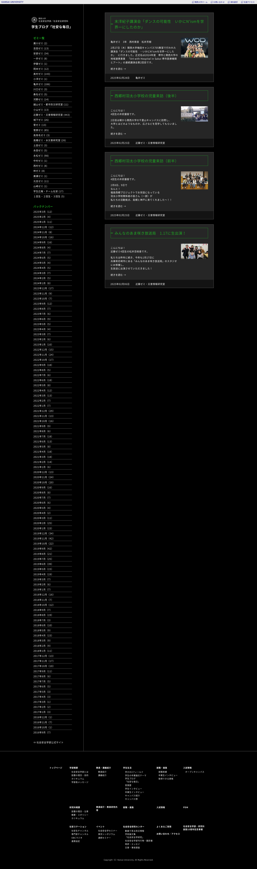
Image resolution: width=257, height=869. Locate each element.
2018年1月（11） (43, 650)
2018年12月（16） (44, 594)
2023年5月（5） (42, 324)
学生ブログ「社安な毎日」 (52, 26)
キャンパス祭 (131, 799)
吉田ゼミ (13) (41, 48)
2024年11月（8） (43, 232)
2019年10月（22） (44, 543)
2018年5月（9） (42, 630)
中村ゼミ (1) (40, 160)
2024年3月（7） (42, 273)
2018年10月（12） (44, 604)
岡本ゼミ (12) (41, 68)
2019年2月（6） (42, 584)
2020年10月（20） (44, 482)
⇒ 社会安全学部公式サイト (48, 742)
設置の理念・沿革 (80, 811)
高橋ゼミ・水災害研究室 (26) (49, 140)
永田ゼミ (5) (40, 150)
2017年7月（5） (42, 681)
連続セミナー (104, 837)
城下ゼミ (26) (41, 119)
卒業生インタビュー (134, 792)
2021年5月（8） (42, 446)
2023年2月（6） (42, 339)
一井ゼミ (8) (40, 58)
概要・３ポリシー (80, 814)
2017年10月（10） (44, 666)
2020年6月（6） (42, 502)
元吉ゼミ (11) (41, 181)
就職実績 (162, 771)
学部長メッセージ (80, 782)
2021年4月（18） (43, 451)
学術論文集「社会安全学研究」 (134, 836)
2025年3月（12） (43, 211)
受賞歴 (128, 785)
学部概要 (73, 767)
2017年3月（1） (42, 701)
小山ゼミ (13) (41, 109)
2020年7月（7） (42, 497)
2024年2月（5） (42, 278)
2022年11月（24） (44, 354)
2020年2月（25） (43, 523)
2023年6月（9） (42, 319)
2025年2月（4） (42, 216)
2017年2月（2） (42, 706)
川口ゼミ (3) (40, 89)
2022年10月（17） (44, 359)
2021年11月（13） (44, 415)
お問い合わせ (218, 2)
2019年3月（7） (42, 579)
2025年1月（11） (43, 221)
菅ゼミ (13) (39, 124)
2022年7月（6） (42, 375)
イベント (100, 826)
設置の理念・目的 (80, 775)
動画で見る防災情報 (134, 830)
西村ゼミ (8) (40, 165)
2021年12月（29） (44, 410)
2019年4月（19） (43, 574)
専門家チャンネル (80, 834)
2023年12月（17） (44, 288)
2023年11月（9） (43, 293)
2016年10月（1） (43, 727)
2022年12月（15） (44, 349)
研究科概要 (74, 807)
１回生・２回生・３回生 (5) (49, 196)
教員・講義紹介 (103, 767)
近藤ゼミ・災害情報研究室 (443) (51, 114)
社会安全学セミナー (107, 830)
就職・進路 (162, 767)
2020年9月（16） (43, 487)
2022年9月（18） (43, 364)
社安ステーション (78, 826)
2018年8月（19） (43, 615)
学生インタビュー (133, 788)
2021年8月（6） (42, 431)
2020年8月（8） (42, 492)
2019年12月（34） (44, 533)
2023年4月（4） (42, 329)
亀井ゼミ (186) (41, 84)
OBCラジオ (76, 837)
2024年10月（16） (44, 237)
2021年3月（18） (43, 456)
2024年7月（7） (42, 252)
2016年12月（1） (43, 717)
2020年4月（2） (42, 512)
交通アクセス (249, 2)
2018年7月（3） (42, 620)
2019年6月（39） (43, 563)
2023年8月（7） (42, 308)
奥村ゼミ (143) (41, 73)
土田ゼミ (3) (40, 145)
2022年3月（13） (43, 395)
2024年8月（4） (42, 247)
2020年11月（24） (44, 477)
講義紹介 (102, 775)
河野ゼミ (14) (41, 99)
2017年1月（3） (42, 711)
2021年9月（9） (42, 426)
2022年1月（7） (42, 405)
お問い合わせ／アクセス (169, 833)
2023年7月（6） (42, 313)
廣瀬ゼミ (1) (40, 176)
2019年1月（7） (42, 589)
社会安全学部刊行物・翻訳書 (139, 840)
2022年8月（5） (42, 370)
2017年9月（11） (43, 671)
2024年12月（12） (44, 227)
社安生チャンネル (80, 830)
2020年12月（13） (44, 472)
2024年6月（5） (42, 257)
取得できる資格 (165, 778)
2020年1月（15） (43, 528)
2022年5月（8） (42, 385)
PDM (185, 807)
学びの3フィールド (134, 772)
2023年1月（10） (43, 344)
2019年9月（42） (43, 548)
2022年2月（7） (42, 400)
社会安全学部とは (80, 771)
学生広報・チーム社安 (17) (48, 191)
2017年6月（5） (42, 686)
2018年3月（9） (42, 640)
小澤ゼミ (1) (40, 78)
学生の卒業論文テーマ (135, 775)
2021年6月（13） (43, 441)
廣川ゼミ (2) (40, 43)
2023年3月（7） (42, 334)
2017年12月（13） (44, 655)
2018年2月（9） (42, 645)
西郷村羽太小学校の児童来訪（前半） (147, 160)
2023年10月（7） (43, 298)
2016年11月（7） (43, 722)
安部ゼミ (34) (41, 53)
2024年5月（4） (42, 262)
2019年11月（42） (44, 538)
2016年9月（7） (42, 732)
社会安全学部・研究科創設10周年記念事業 (194, 828)
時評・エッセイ (132, 844)
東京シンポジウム (106, 834)
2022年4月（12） (43, 390)
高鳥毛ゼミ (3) (41, 135)
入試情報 (187, 767)
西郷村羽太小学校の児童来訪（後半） (147, 95)
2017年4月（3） (42, 696)
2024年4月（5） (42, 267)
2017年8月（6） (42, 676)
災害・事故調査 (132, 847)
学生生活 (127, 767)
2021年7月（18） (43, 436)
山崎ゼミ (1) (40, 186)
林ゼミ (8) (39, 170)
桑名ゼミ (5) (40, 94)
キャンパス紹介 (132, 795)
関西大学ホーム (201, 2)
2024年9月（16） (43, 242)
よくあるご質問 (164, 826)
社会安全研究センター (133, 826)
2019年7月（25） (43, 558)
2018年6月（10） (43, 625)
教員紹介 (102, 771)
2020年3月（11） (43, 518)
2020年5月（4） (42, 507)
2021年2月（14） (43, 461)
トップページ (55, 767)
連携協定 (75, 841)
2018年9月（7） (42, 609)
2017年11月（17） (44, 660)
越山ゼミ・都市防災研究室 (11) (51, 104)
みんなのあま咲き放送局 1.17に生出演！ (150, 233)
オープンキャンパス (194, 771)
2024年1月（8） (42, 283)
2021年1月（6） (42, 467)
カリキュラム (77, 778)
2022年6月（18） (43, 380)
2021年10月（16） (44, 421)
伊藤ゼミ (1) (40, 63)
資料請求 (234, 2)
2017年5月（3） (42, 691)
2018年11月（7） (43, 599)
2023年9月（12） (43, 303)
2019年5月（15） (43, 569)
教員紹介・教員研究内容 (107, 809)
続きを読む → (118, 68)
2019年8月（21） (43, 553)
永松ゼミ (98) (41, 155)
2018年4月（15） (43, 635)
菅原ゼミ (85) (41, 130)
